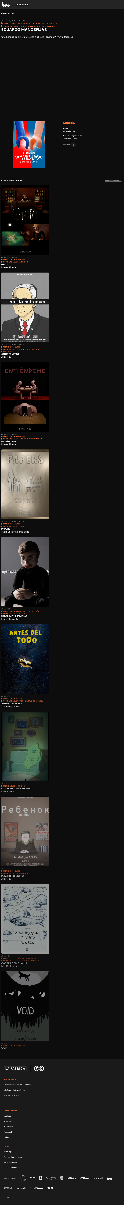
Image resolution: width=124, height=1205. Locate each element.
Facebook (8, 1132)
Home (3, 13)
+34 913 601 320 (11, 1095)
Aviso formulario (10, 1162)
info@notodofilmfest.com (14, 1090)
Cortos (10, 13)
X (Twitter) (8, 1126)
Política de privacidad (13, 1157)
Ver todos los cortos (113, 181)
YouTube (7, 1116)
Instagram (8, 1121)
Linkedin (7, 1137)
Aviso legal (8, 1151)
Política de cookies (12, 1167)
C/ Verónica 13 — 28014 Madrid (17, 1084)
